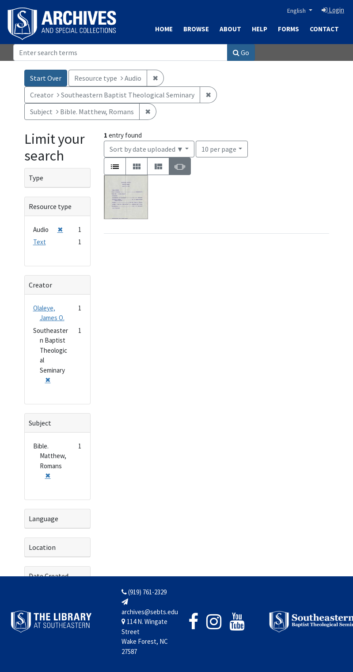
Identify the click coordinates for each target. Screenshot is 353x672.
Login (333, 10)
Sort (147, 149)
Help (259, 29)
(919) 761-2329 (144, 592)
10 (218, 148)
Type (36, 177)
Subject (40, 422)
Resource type (50, 206)
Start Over (45, 78)
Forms (288, 29)
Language (43, 518)
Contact (324, 29)
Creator (40, 284)
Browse (196, 29)
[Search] (120, 52)
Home (164, 29)
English (297, 11)
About (230, 29)
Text (39, 242)
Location (42, 547)
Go (241, 52)
